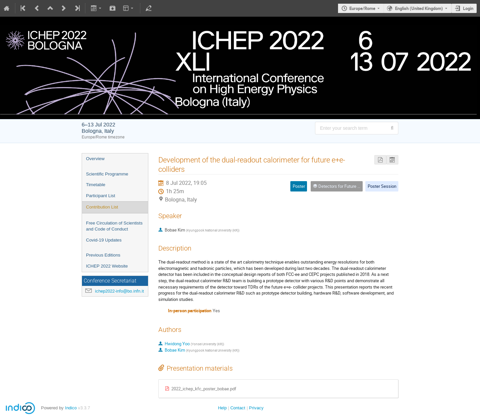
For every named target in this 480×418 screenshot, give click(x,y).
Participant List (100, 195)
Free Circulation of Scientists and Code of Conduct (114, 226)
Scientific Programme (107, 173)
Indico (71, 408)
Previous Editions (103, 255)
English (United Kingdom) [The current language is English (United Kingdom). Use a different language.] (419, 8)
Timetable (95, 184)
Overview (95, 158)
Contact (237, 408)
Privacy (256, 408)
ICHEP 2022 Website (107, 266)
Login (468, 8)
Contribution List (102, 207)
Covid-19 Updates (104, 240)
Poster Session (382, 186)
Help (222, 408)
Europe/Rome (362, 8)
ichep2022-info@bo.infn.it (119, 291)
